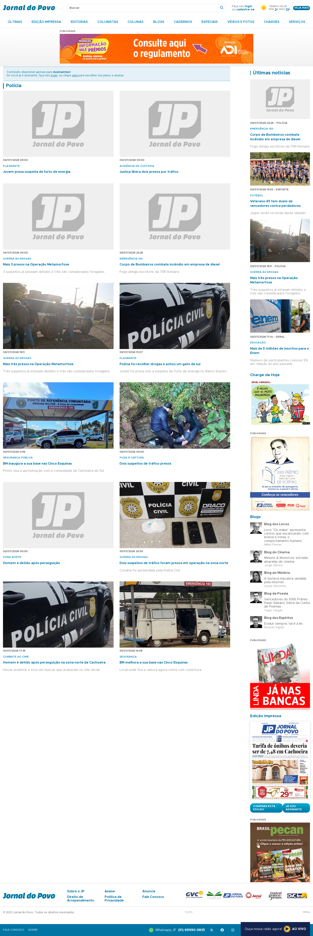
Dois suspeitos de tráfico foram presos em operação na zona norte (174, 563)
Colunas (136, 22)
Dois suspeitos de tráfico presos (145, 463)
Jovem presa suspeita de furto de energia (36, 171)
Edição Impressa (46, 22)
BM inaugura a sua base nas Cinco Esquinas (37, 463)
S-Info (189, 912)
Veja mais (301, 8)
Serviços (297, 22)
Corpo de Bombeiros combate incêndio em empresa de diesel (170, 264)
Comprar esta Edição (264, 808)
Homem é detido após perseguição (31, 563)
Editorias (79, 22)
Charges (271, 22)
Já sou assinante (294, 808)
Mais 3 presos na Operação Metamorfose (36, 264)
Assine (110, 891)
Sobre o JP (75, 891)
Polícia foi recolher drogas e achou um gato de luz (160, 364)
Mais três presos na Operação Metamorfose (38, 364)
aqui (75, 75)
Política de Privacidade (114, 898)
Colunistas (107, 22)
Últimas (15, 22)
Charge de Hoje (265, 375)
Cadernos (183, 22)
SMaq (306, 912)
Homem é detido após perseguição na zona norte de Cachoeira (54, 662)
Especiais (209, 22)
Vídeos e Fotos (240, 22)
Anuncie (148, 891)
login (248, 6)
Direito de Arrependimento (80, 898)
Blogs (158, 22)
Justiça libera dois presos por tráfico (149, 171)
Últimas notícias (271, 73)
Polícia (13, 85)
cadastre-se (245, 9)
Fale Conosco (153, 897)
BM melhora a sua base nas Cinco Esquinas (154, 662)
